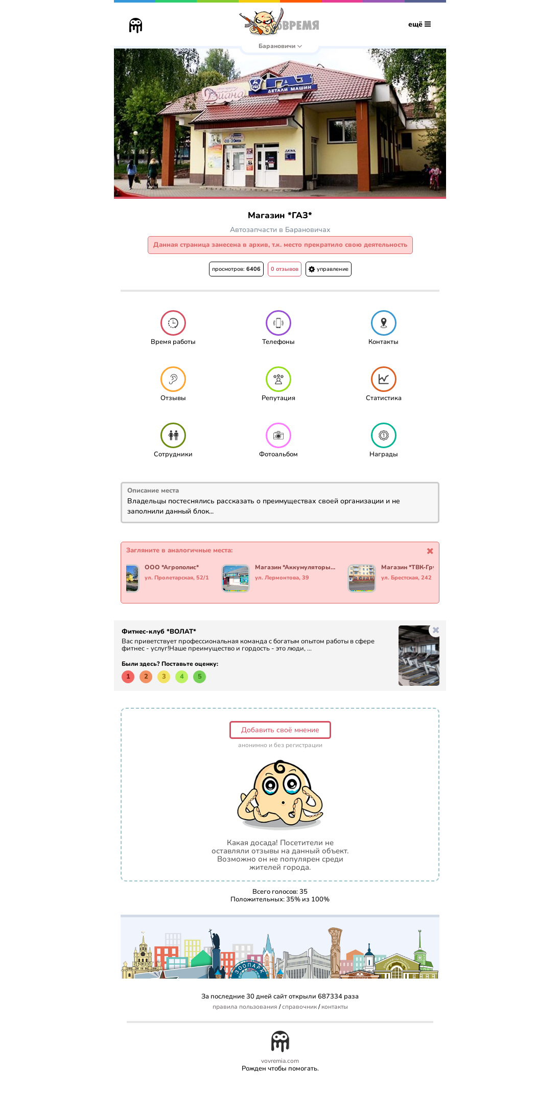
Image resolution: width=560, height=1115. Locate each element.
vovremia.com (280, 1061)
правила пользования (245, 1007)
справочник (299, 1007)
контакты (334, 1007)
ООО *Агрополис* (172, 567)
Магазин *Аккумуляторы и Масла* (295, 567)
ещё (419, 24)
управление (328, 269)
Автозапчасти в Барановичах (280, 230)
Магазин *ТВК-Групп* (413, 567)
